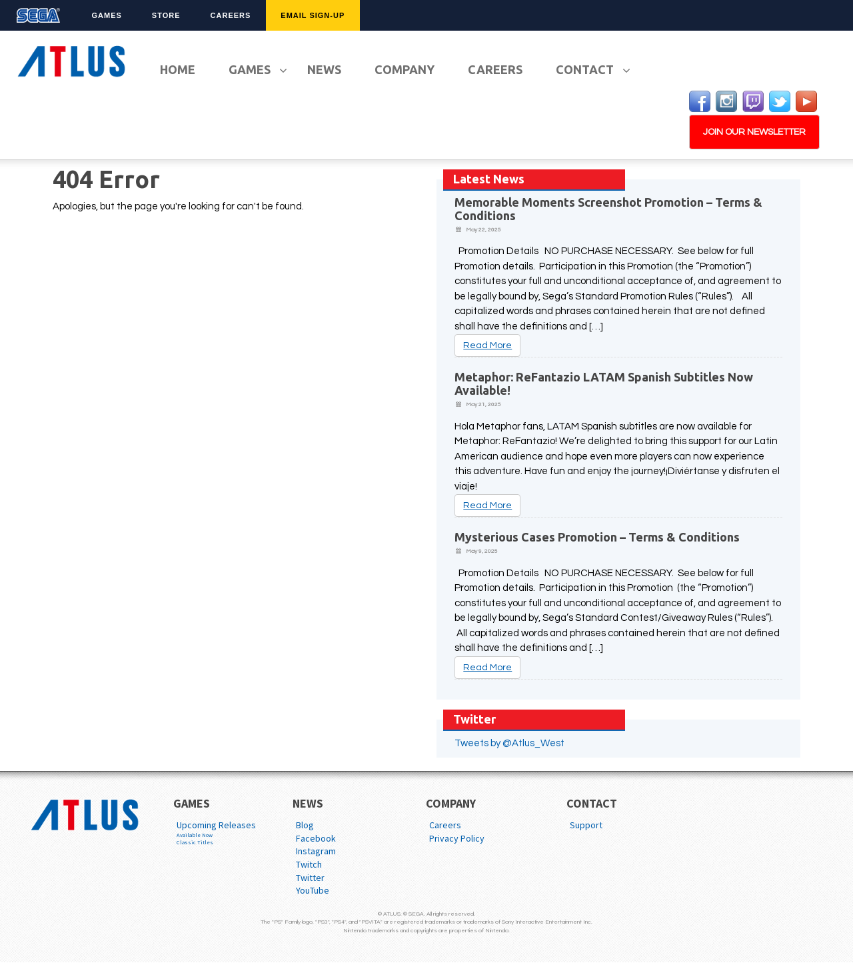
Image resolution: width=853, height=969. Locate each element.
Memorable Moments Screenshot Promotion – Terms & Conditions (608, 208)
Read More (487, 345)
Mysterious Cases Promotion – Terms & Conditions (597, 537)
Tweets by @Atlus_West (509, 743)
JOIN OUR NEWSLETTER (754, 132)
